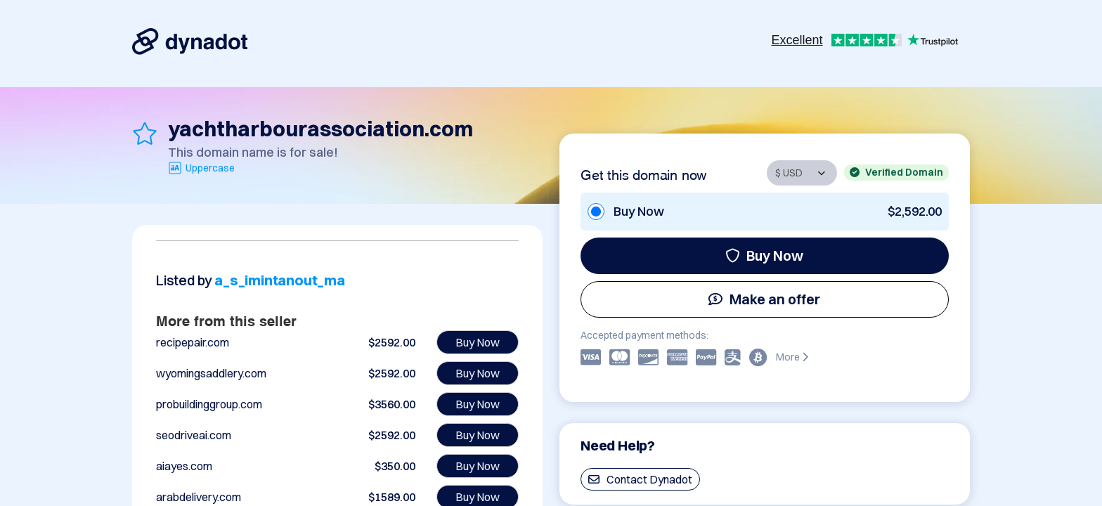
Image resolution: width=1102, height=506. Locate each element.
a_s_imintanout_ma (279, 280)
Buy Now (764, 255)
